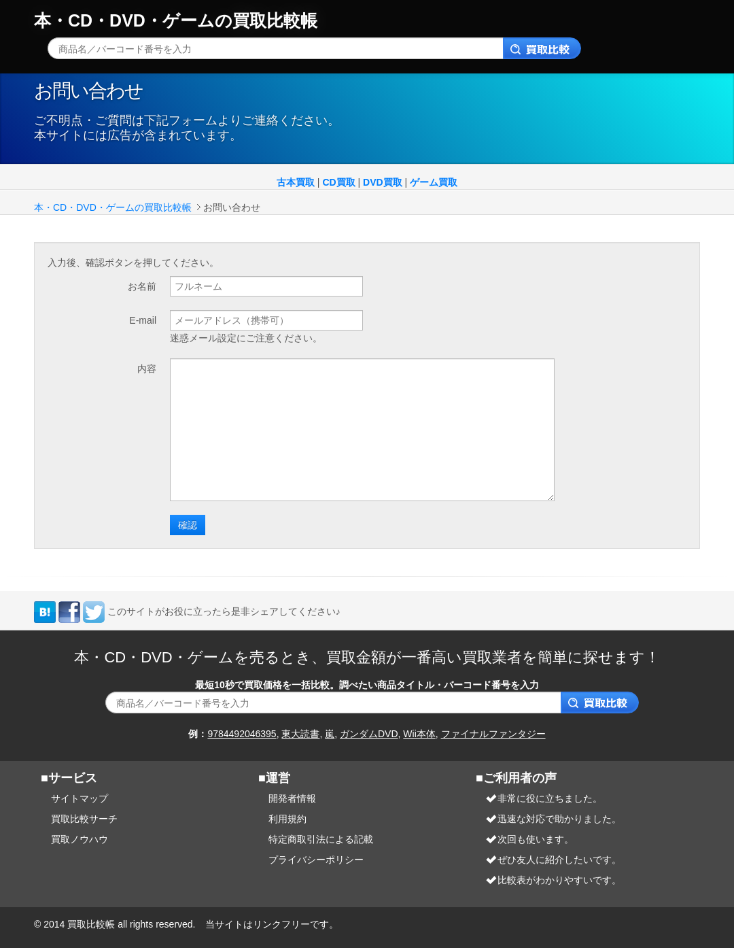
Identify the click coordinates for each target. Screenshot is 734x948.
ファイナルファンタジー (493, 733)
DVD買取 (382, 182)
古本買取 (296, 182)
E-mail (142, 320)
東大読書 (300, 733)
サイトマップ (79, 798)
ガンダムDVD (369, 733)
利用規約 (287, 818)
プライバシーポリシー (316, 859)
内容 (146, 368)
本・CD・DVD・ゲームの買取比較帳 (175, 20)
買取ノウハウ (79, 839)
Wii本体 (419, 733)
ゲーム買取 (433, 182)
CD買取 (338, 182)
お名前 (142, 286)
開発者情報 (292, 798)
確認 (187, 524)
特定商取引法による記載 (320, 839)
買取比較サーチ (84, 818)
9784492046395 (241, 733)
